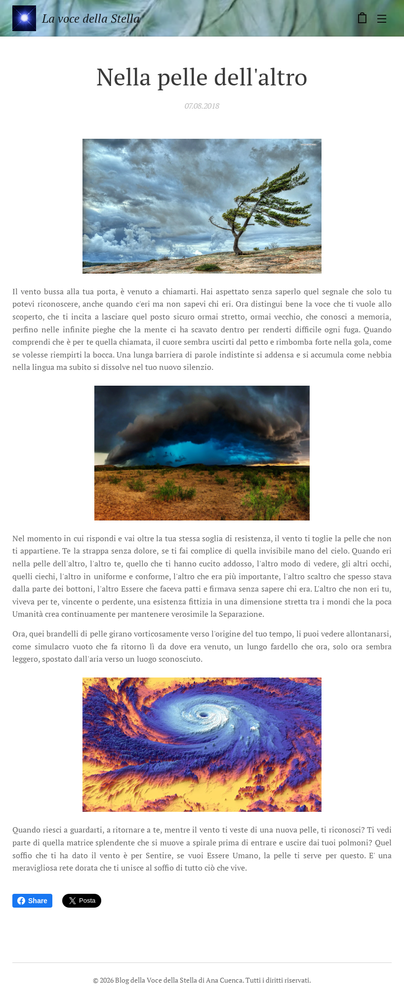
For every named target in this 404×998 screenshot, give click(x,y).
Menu (381, 18)
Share (32, 901)
